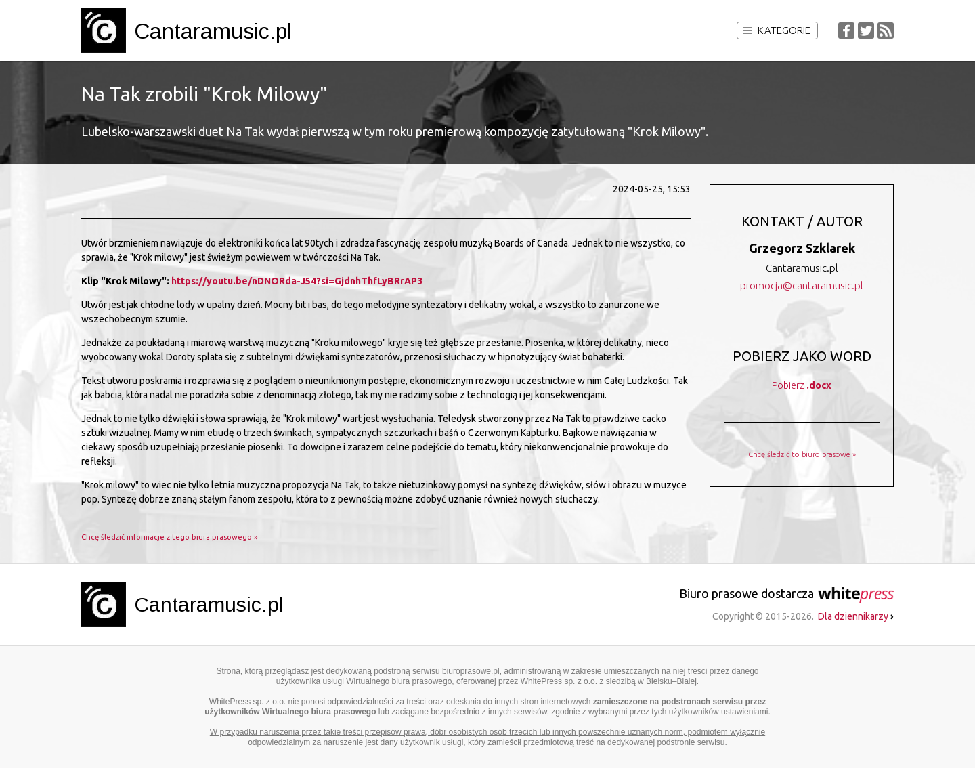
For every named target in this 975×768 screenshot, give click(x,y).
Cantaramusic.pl (213, 31)
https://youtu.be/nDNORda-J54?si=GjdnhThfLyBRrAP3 (296, 281)
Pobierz (801, 385)
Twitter (866, 30)
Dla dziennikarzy (856, 616)
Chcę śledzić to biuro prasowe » (802, 454)
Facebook (846, 30)
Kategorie (776, 30)
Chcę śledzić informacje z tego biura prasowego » (169, 537)
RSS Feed (886, 30)
